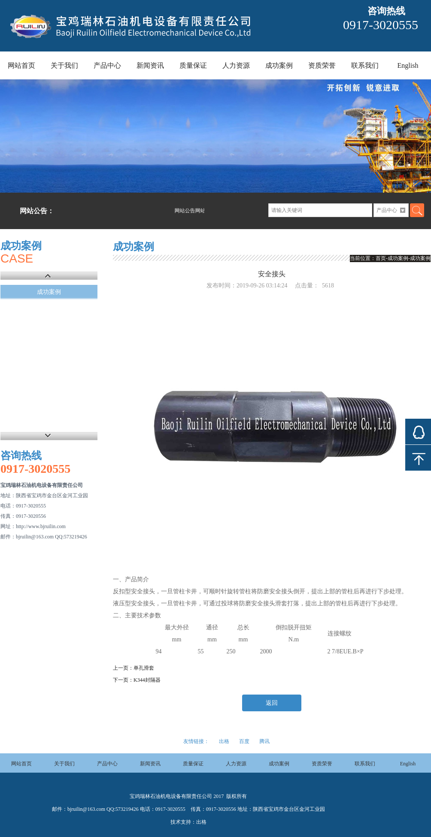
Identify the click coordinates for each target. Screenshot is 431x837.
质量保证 (193, 65)
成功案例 (279, 65)
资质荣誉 (322, 65)
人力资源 (236, 65)
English (408, 65)
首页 (381, 258)
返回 (272, 703)
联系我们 (365, 65)
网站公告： (37, 211)
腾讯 (264, 741)
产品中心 (107, 65)
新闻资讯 (150, 65)
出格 (224, 741)
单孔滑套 (144, 668)
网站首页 (21, 65)
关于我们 (64, 65)
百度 (244, 741)
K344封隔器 (147, 680)
